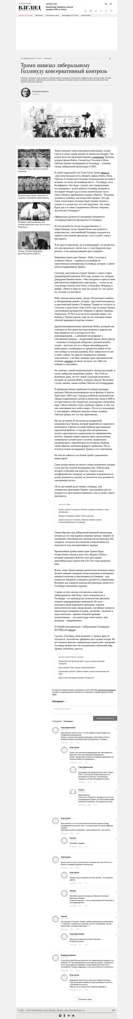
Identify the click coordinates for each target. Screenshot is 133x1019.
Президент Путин (70, 15)
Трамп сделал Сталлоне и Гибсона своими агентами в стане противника (84, 510)
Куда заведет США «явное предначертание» (77, 667)
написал (105, 172)
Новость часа (52, 4)
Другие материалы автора (71, 657)
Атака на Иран (25, 15)
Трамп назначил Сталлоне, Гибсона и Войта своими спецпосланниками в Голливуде (80, 521)
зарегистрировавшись (107, 690)
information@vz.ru (77, 1010)
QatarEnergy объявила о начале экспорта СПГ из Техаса (59, 8)
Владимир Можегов (40, 91)
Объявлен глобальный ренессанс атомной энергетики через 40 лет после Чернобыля (34, 224)
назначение (98, 157)
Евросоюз (86, 15)
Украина (39, 15)
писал (72, 629)
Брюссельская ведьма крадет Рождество (76, 678)
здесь (54, 694)
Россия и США (52, 15)
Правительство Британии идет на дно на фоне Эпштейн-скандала (82, 662)
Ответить (64, 743)
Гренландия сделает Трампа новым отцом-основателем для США (84, 672)
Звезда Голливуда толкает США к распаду (76, 516)
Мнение (48, 58)
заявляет (68, 361)
